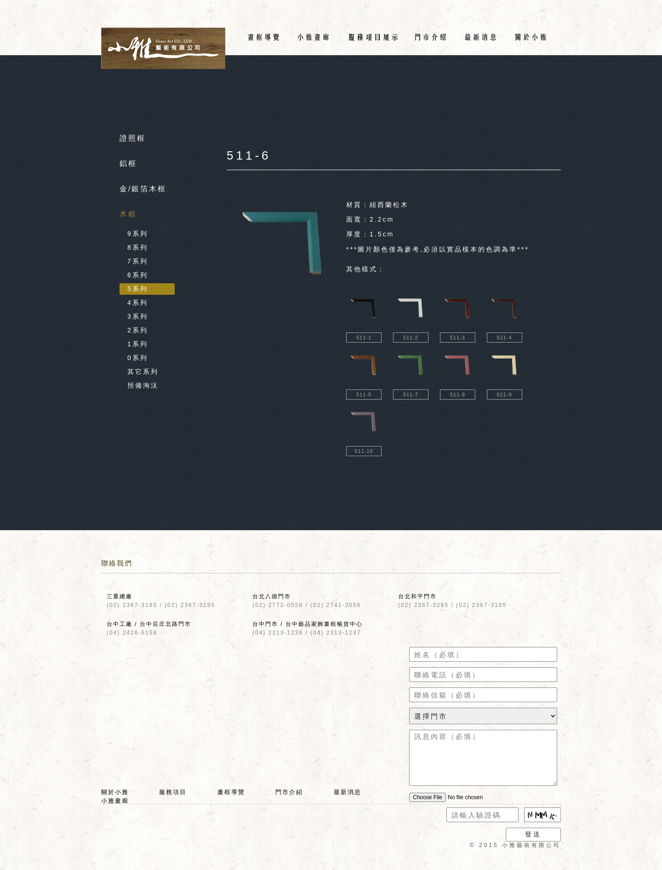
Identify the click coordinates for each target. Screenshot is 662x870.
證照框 (133, 138)
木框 (128, 214)
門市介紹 (289, 792)
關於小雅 (115, 792)
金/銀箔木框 (143, 189)
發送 (533, 834)
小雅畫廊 (115, 800)
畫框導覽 (231, 792)
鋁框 (128, 163)
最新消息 (347, 792)
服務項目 (173, 792)
